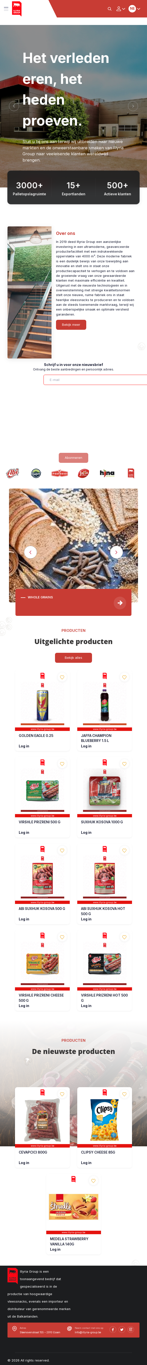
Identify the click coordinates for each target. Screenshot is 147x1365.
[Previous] (14, 106)
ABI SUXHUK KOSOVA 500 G (42, 909)
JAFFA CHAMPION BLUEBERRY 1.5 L (96, 738)
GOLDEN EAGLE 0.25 (36, 736)
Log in (24, 746)
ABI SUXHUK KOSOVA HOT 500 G (103, 911)
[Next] (133, 106)
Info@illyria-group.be (88, 1332)
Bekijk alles (73, 658)
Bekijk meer (71, 325)
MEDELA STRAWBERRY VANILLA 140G (69, 1241)
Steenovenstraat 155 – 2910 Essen (40, 1332)
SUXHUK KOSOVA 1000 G (102, 822)
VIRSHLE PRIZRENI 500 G (39, 822)
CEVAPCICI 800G (33, 1152)
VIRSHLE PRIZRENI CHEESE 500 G (41, 998)
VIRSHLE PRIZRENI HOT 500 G (104, 998)
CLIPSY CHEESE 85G (98, 1152)
